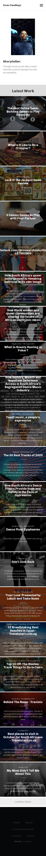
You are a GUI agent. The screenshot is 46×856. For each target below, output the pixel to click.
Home (16, 822)
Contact (17, 836)
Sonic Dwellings (12, 5)
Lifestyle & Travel (23, 829)
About (30, 836)
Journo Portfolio (26, 841)
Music (29, 822)
